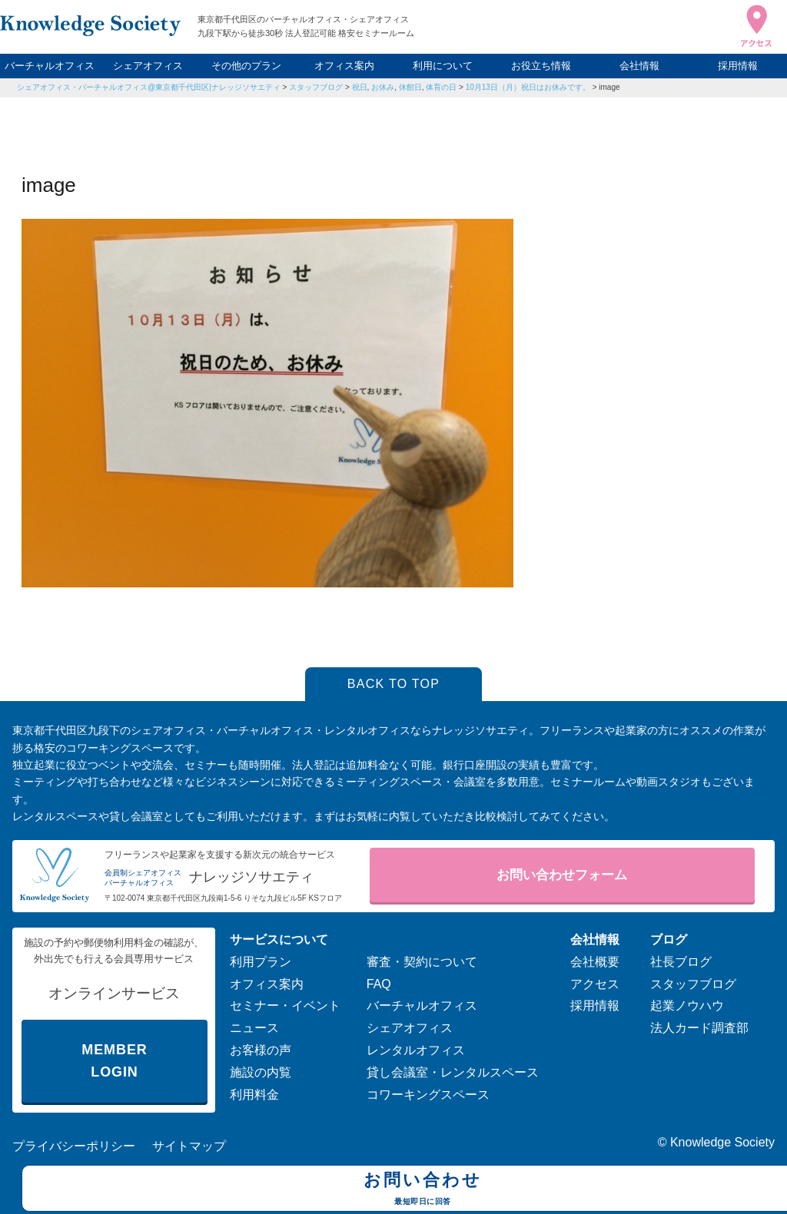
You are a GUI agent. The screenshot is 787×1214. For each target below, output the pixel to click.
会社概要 (594, 961)
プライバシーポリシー (73, 1146)
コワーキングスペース (428, 1094)
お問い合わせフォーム (561, 875)
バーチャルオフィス (50, 65)
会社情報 (639, 65)
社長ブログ (681, 961)
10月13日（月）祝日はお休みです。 (528, 87)
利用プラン (260, 961)
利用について (443, 65)
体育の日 (441, 87)
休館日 (410, 87)
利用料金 (254, 1094)
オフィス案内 (344, 65)
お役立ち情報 (541, 65)
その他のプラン (246, 65)
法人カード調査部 (699, 1027)
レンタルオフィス (416, 1050)
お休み (382, 87)
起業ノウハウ (687, 1005)
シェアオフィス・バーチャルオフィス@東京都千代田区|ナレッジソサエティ (149, 87)
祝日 (359, 87)
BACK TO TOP (393, 683)
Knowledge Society (722, 1142)
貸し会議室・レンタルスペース (453, 1072)
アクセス (594, 984)
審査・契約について (422, 961)
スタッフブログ (316, 87)
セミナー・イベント (285, 1005)
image (609, 87)
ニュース (254, 1027)
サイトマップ (189, 1146)
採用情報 (738, 65)
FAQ (379, 984)
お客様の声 (260, 1050)
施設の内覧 (260, 1072)
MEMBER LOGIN (114, 1061)
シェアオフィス (148, 65)
